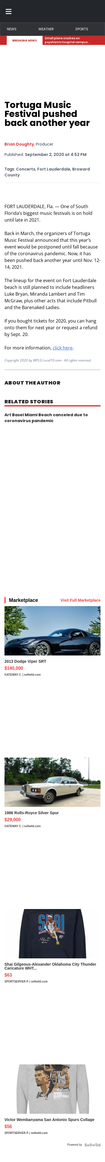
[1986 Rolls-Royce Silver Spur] (52, 795)
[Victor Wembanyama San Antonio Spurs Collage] (52, 1102)
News (12, 29)
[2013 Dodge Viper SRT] (52, 644)
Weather (46, 29)
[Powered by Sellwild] (92, 1145)
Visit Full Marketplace (80, 600)
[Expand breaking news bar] (97, 40)
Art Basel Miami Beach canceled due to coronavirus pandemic (46, 418)
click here (63, 348)
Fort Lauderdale (53, 169)
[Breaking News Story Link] (69, 40)
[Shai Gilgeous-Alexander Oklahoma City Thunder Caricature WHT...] (52, 949)
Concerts (25, 169)
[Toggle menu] (8, 11)
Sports (81, 29)
